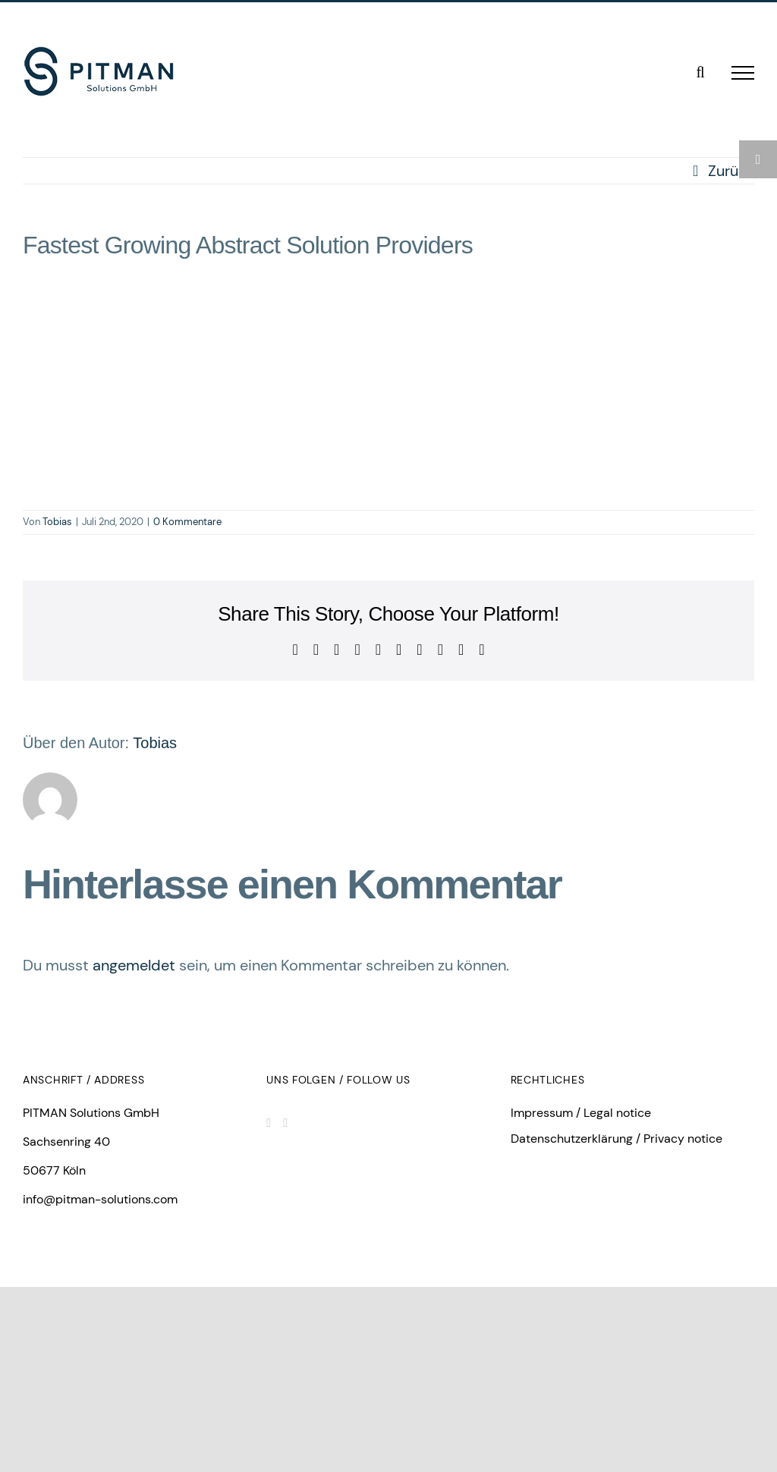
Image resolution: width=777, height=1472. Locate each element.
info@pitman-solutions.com (100, 1199)
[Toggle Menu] (742, 73)
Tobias (57, 521)
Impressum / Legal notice (581, 1113)
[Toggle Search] (700, 72)
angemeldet (134, 965)
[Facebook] (285, 1123)
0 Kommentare (187, 521)
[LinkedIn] (268, 1123)
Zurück (731, 171)
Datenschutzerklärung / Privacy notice (616, 1138)
